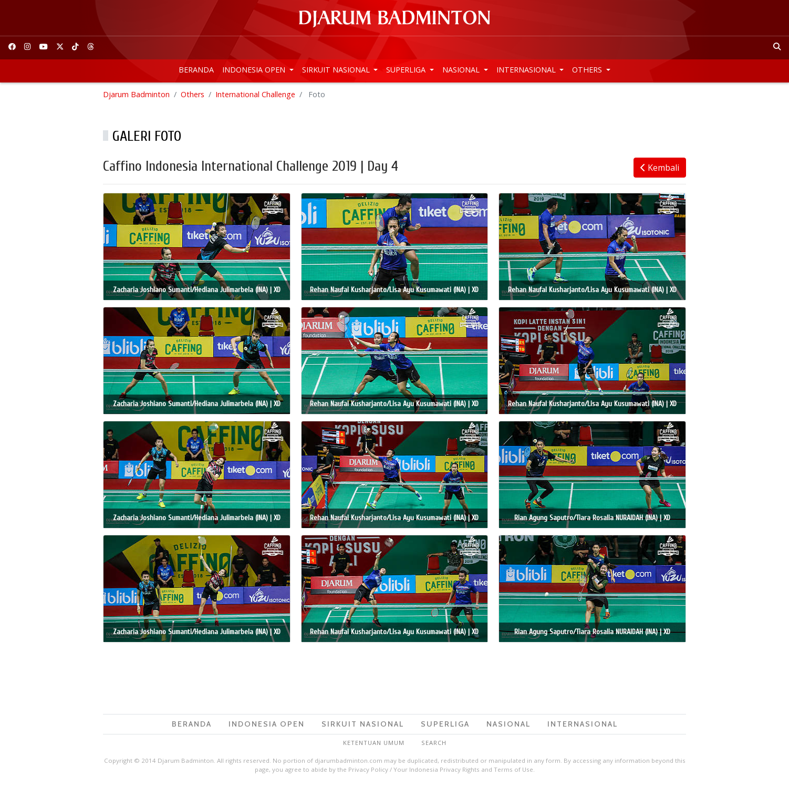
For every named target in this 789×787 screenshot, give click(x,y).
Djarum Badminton (136, 94)
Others (588, 70)
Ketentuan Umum (373, 743)
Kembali (659, 167)
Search (434, 743)
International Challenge (255, 94)
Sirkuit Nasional (337, 70)
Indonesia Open (254, 70)
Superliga (407, 70)
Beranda (196, 70)
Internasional (527, 70)
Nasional (462, 70)
